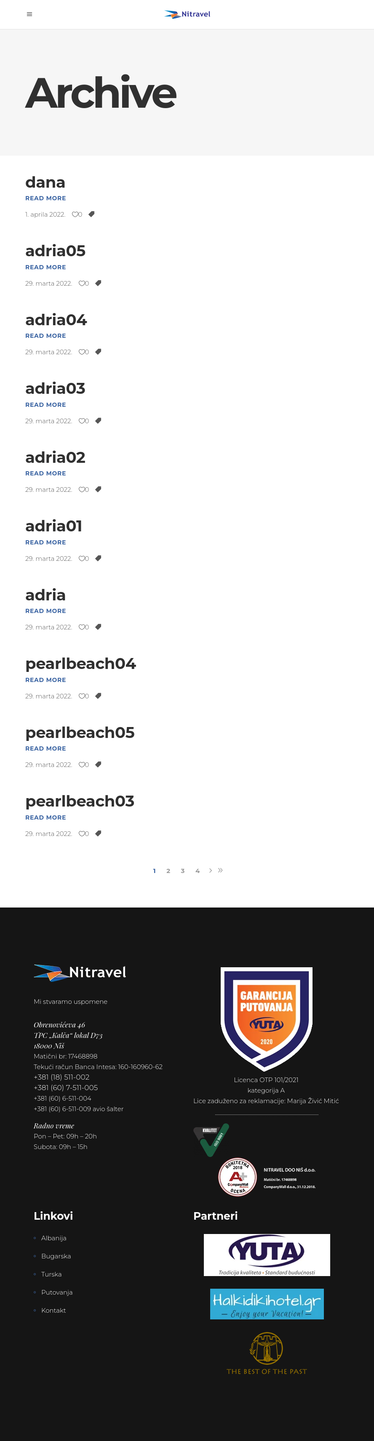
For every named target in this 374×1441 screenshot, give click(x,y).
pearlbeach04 (80, 663)
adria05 (55, 250)
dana (45, 181)
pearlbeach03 (79, 800)
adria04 (56, 319)
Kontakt (53, 1310)
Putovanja (57, 1292)
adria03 (55, 388)
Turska (51, 1274)
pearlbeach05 (79, 732)
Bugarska (56, 1256)
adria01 (53, 525)
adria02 (55, 457)
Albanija (54, 1238)
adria (45, 594)
